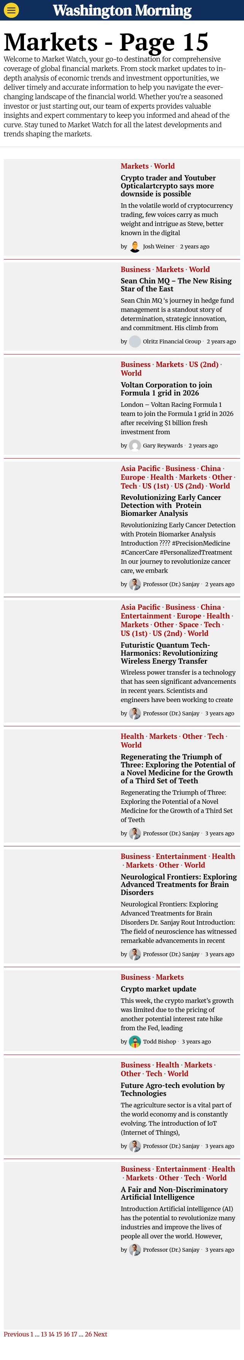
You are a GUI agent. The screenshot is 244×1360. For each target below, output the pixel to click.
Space (189, 625)
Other (222, 477)
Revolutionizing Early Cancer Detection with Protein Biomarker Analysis (171, 505)
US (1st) (155, 486)
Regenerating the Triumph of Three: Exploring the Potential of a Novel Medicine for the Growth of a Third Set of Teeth (178, 769)
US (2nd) (204, 365)
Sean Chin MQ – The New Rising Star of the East (176, 285)
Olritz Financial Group (165, 341)
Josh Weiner (151, 246)
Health (162, 477)
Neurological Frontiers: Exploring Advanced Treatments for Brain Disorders (179, 885)
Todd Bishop (152, 1042)
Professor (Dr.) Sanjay (164, 584)
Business (136, 270)
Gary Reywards (156, 446)
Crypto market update (158, 989)
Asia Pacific (140, 469)
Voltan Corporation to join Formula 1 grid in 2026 (166, 389)
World (164, 166)
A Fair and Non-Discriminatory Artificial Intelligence (174, 1194)
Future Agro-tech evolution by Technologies (173, 1089)
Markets (135, 166)
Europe (133, 477)
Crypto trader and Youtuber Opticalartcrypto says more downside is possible (168, 186)
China (211, 469)
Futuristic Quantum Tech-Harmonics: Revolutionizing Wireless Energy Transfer (169, 653)
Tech (129, 486)
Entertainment (146, 616)
